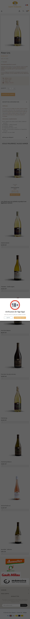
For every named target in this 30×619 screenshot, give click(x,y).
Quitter (8, 318)
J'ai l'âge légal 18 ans (20, 318)
